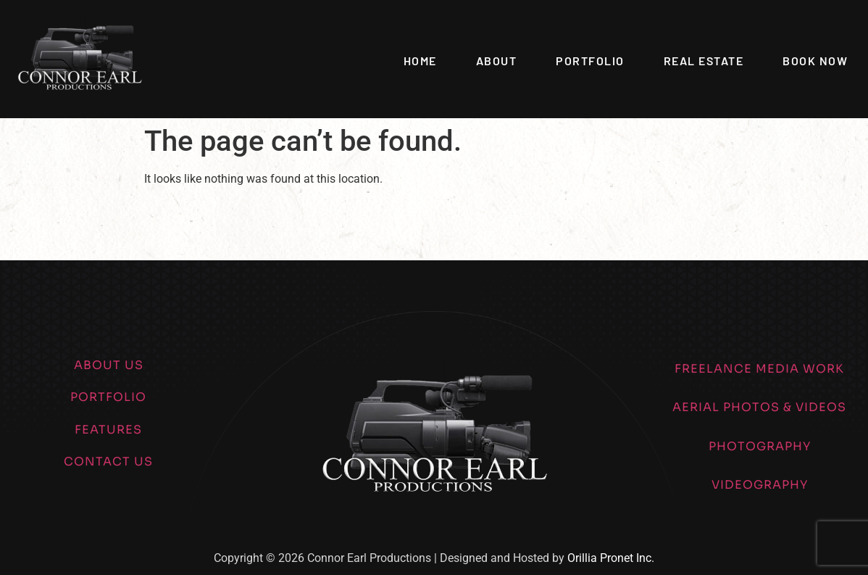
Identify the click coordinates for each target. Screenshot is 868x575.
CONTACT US (108, 461)
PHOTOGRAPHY (760, 446)
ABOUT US (108, 365)
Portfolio (590, 60)
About (496, 60)
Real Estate (704, 60)
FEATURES (108, 429)
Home (420, 60)
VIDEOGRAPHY (759, 484)
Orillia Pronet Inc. (610, 558)
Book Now (815, 60)
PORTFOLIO (108, 397)
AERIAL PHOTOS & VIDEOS (759, 407)
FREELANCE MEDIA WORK (759, 368)
